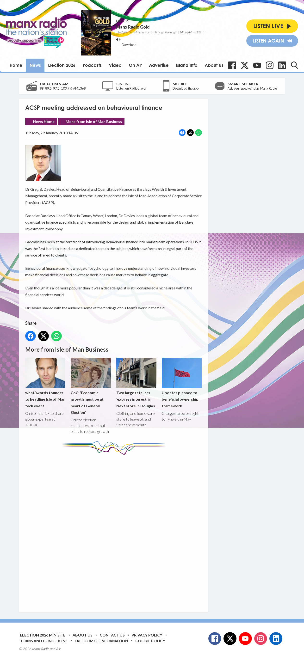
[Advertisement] (115, 529)
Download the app (186, 88)
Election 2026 (61, 65)
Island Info (187, 65)
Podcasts (92, 65)
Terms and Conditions (44, 640)
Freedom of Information (101, 640)
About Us (214, 65)
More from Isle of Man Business (94, 121)
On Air (135, 65)
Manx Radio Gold (133, 27)
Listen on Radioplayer (131, 88)
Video (115, 65)
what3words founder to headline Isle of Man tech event (45, 383)
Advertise (159, 65)
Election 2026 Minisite (42, 635)
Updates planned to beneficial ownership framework (182, 383)
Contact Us (112, 635)
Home (16, 65)
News (35, 65)
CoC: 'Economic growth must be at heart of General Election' (91, 386)
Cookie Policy (150, 640)
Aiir (58, 649)
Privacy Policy (147, 635)
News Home (44, 121)
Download (129, 45)
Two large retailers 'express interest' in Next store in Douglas (136, 383)
